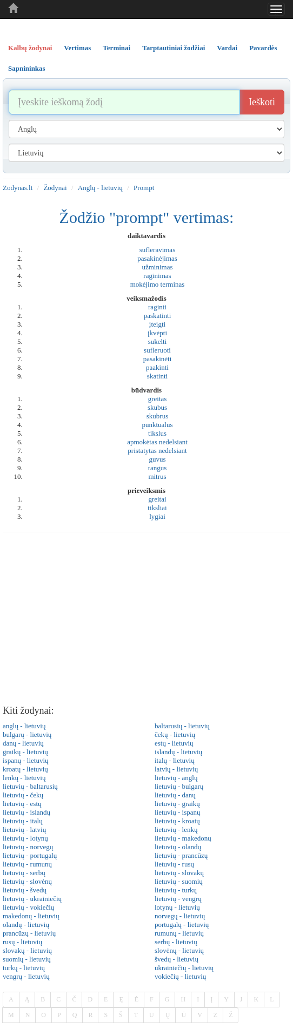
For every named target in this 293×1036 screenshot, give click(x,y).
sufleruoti (157, 350)
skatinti (157, 376)
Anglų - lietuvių (100, 188)
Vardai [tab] (227, 48)
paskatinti (157, 316)
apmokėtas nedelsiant (157, 442)
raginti (157, 307)
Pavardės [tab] (263, 48)
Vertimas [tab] (77, 48)
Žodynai (54, 188)
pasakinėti (157, 359)
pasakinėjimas (157, 258)
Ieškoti (262, 102)
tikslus (157, 433)
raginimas (157, 276)
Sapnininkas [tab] (26, 68)
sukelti (157, 341)
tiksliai (157, 508)
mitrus (157, 476)
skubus (157, 407)
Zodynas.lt (17, 188)
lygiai (157, 516)
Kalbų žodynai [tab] (30, 48)
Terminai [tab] (116, 48)
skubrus (157, 416)
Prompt (144, 188)
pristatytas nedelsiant (157, 450)
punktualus (157, 425)
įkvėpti (157, 333)
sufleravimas (157, 250)
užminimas (157, 267)
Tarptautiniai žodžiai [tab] (173, 48)
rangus (157, 468)
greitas (157, 399)
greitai (157, 499)
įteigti (157, 324)
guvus (157, 459)
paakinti (157, 367)
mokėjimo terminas (157, 284)
